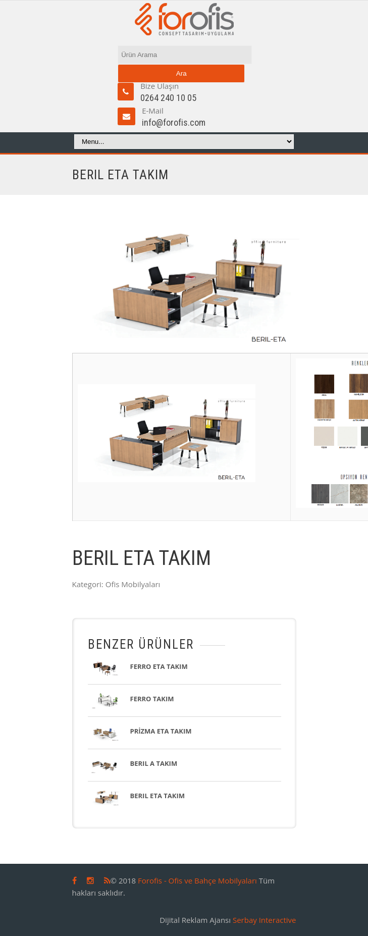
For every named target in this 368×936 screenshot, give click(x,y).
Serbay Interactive (264, 920)
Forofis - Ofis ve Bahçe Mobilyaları (197, 880)
